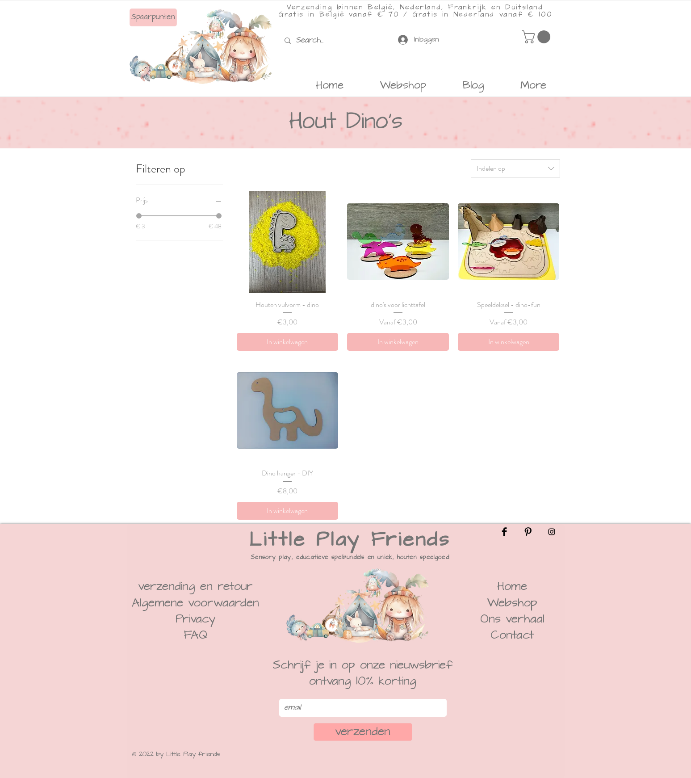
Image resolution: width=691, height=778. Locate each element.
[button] (537, 36)
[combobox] (515, 168)
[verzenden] (363, 732)
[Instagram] (551, 531)
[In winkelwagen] (288, 342)
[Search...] (312, 40)
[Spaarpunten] (153, 17)
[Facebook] (504, 531)
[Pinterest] (527, 531)
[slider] (139, 215)
